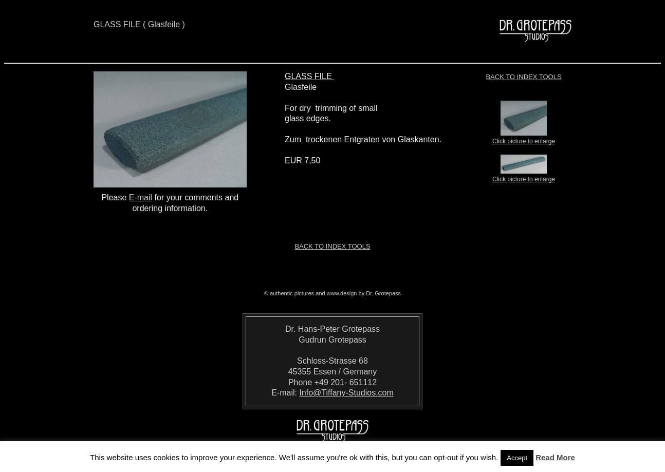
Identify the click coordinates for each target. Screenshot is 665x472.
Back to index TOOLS (523, 77)
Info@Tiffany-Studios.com (346, 392)
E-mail (140, 197)
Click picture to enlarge (523, 138)
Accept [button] (517, 458)
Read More (555, 457)
